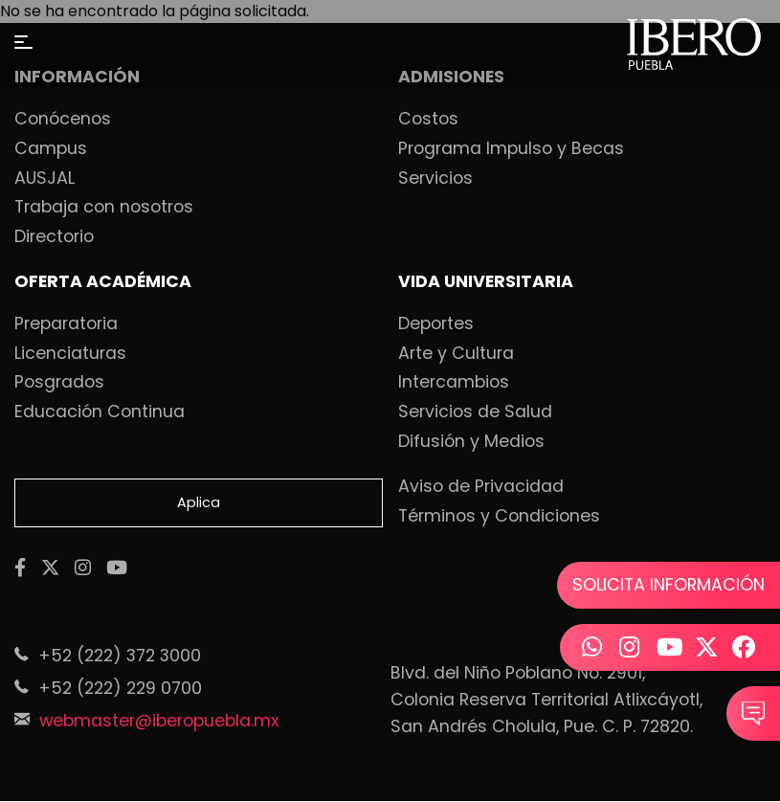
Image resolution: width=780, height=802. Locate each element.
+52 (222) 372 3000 (119, 655)
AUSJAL (44, 179)
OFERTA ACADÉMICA (102, 282)
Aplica (198, 502)
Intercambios (453, 382)
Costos (428, 119)
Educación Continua (99, 412)
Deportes (436, 324)
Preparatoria (66, 324)
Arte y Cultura (456, 354)
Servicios (435, 179)
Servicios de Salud (475, 412)
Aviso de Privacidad (481, 487)
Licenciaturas (70, 354)
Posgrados (59, 382)
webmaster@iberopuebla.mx (159, 720)
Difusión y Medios (471, 442)
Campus (50, 149)
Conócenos (62, 119)
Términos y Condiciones (499, 516)
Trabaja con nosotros (103, 207)
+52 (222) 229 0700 (120, 688)
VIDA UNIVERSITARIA (485, 282)
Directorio (54, 237)
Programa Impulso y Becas (511, 149)
